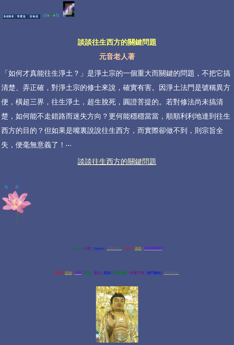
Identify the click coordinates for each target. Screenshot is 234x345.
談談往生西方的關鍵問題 (117, 161)
